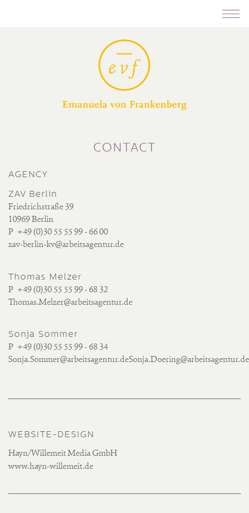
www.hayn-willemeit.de (50, 466)
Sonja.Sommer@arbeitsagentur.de (68, 359)
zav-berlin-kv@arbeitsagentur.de (66, 244)
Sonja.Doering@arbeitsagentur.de (189, 359)
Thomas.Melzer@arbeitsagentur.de (70, 302)
